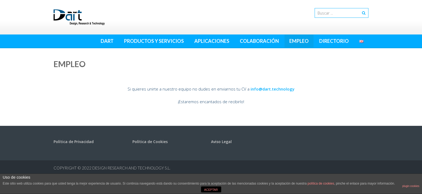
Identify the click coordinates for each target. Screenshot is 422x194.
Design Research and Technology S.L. (131, 167)
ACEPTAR (211, 189)
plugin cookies (410, 186)
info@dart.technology (272, 89)
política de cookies (321, 183)
